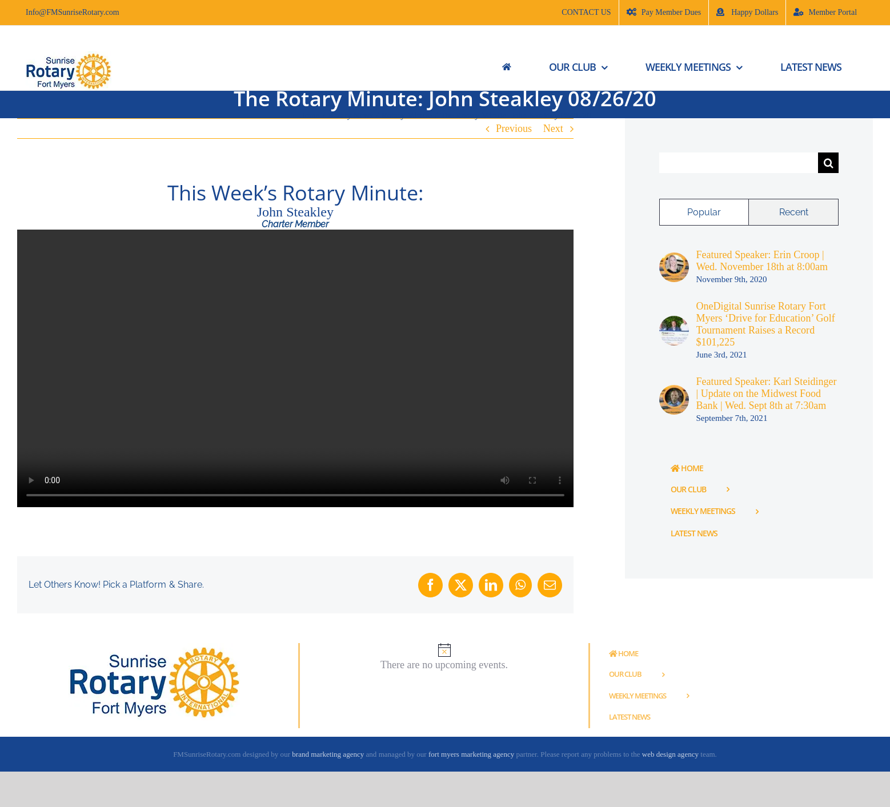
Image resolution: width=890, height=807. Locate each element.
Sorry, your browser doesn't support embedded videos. (295, 369)
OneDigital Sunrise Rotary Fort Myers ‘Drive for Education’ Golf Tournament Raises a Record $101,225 (765, 324)
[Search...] (739, 162)
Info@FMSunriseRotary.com (72, 12)
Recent (793, 212)
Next (553, 128)
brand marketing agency (328, 754)
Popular (704, 212)
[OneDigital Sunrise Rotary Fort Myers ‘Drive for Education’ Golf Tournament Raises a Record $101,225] (674, 321)
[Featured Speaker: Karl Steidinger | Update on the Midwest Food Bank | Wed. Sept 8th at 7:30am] (674, 390)
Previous (514, 128)
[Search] (828, 162)
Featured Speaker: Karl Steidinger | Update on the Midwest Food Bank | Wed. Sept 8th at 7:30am (766, 393)
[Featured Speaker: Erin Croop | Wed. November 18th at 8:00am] (674, 258)
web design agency (671, 754)
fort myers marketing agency (471, 754)
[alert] (444, 657)
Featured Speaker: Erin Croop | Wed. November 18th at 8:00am (762, 260)
